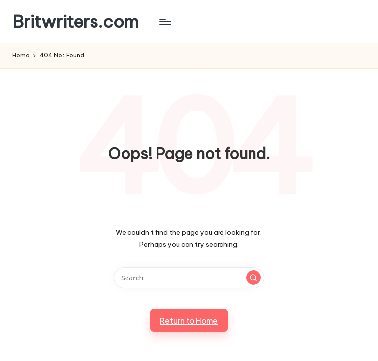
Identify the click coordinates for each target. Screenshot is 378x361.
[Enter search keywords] (189, 277)
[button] (253, 277)
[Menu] (164, 22)
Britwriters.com (75, 21)
